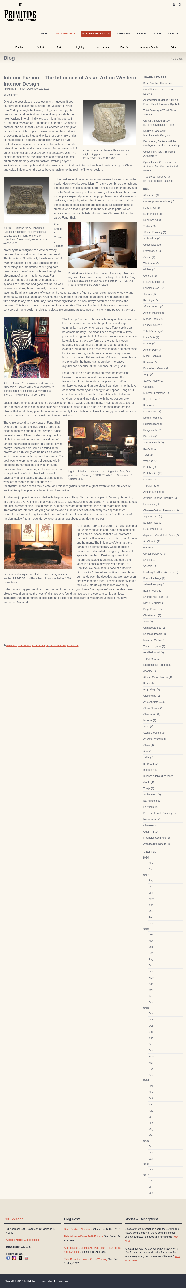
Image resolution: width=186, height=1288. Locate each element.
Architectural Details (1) (156, 843)
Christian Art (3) (152, 615)
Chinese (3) (150, 825)
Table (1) (148, 757)
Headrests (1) (151, 504)
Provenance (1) (152, 250)
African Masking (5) (154, 312)
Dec (151, 934)
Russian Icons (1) (153, 423)
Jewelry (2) (149, 671)
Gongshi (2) (150, 275)
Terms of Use (62, 1281)
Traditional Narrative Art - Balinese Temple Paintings (158, 178)
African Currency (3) (154, 232)
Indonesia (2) (150, 769)
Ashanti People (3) (153, 584)
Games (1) (149, 547)
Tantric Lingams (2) (154, 646)
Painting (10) (150, 300)
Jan (151, 923)
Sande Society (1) (153, 325)
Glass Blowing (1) (153, 708)
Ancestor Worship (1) (155, 738)
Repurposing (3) (152, 220)
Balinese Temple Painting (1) (159, 813)
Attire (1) (148, 726)
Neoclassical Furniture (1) (158, 664)
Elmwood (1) (150, 763)
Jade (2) (148, 621)
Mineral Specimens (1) (156, 393)
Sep (151, 953)
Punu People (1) (152, 528)
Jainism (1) (149, 294)
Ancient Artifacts (58, 645)
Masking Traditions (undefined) (160, 572)
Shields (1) (149, 559)
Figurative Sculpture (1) (156, 837)
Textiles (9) (149, 226)
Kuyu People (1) (152, 399)
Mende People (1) (153, 318)
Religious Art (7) (152, 430)
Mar (151, 911)
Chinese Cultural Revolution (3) (161, 510)
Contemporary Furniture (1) (158, 201)
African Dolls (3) (152, 349)
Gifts (173, 47)
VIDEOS (142, 33)
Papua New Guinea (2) (156, 368)
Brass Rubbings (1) (154, 578)
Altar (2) (148, 751)
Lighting (80, 47)
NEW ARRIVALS (65, 33)
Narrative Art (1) (152, 819)
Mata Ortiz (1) (151, 337)
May (151, 898)
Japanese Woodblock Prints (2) (161, 535)
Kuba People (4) (152, 213)
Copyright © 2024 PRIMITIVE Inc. (20, 1281)
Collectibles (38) (152, 244)
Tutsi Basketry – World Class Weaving (159, 112)
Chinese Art (72, 645)
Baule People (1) (152, 590)
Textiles (60, 47)
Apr (151, 869)
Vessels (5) (149, 566)
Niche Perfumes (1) (154, 603)
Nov (151, 863)
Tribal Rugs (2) (151, 658)
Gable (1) (148, 782)
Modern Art (11, 645)
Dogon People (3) (153, 417)
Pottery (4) (149, 343)
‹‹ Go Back (176, 58)
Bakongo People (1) (154, 633)
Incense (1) (149, 720)
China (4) (148, 745)
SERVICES (123, 33)
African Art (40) (151, 195)
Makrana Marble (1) (154, 640)
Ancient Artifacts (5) (154, 701)
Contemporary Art (40, 645)
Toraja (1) (148, 788)
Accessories (102, 47)
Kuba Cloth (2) (151, 207)
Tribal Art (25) (151, 485)
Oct (151, 946)
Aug (151, 880)
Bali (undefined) (152, 800)
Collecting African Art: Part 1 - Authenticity (160, 153)
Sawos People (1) (153, 380)
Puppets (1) (150, 405)
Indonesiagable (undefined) (158, 776)
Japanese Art (24, 645)
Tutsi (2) (148, 454)
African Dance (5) (153, 306)
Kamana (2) (150, 362)
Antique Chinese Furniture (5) (160, 498)
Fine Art (124, 47)
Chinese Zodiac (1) (154, 627)
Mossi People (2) (153, 355)
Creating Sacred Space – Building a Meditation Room (159, 122)
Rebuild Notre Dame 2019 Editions (158, 91)
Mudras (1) (149, 479)
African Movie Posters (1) (157, 677)
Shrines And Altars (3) (155, 596)
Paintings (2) (150, 806)
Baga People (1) (152, 609)
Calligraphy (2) (151, 695)
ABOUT (43, 33)
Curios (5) (149, 386)
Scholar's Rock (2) (153, 288)
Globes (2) (149, 269)
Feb (151, 917)
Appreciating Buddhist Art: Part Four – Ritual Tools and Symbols (161, 102)
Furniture (20, 47)
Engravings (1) (151, 689)
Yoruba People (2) (153, 442)
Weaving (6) (150, 460)
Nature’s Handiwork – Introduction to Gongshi (156, 133)
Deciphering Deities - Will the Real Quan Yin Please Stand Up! (161, 143)
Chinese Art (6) (151, 714)
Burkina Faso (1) (152, 522)
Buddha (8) (149, 467)
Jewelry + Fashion (149, 47)
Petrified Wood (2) (153, 652)
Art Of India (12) (152, 541)
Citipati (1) (149, 257)
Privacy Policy (46, 1281)
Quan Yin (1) (150, 831)
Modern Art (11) (152, 411)
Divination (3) (150, 436)
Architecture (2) (152, 794)
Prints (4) (148, 683)
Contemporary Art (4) (155, 553)
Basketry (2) (150, 448)
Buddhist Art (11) (152, 473)
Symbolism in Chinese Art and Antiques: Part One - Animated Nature (160, 166)
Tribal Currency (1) (154, 331)
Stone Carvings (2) (154, 732)
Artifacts (41, 47)
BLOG (157, 33)
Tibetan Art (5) (151, 263)
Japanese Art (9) (152, 516)
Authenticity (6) (151, 238)
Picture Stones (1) (153, 281)
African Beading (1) (154, 491)
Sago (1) (148, 374)
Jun (151, 892)
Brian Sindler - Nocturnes (157, 83)
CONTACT (174, 33)
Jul (150, 886)
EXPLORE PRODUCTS (96, 33)
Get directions (23, 1239)
